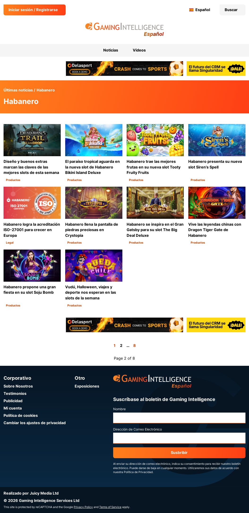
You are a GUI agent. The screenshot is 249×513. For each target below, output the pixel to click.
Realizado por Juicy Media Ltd (31, 493)
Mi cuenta (13, 408)
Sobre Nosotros (18, 386)
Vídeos (139, 50)
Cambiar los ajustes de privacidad (35, 423)
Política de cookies (21, 415)
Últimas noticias (18, 90)
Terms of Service (110, 507)
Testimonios (15, 393)
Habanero (46, 90)
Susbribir (179, 452)
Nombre (119, 409)
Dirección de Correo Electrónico (137, 429)
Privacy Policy (83, 507)
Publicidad (13, 401)
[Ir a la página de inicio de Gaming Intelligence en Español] (124, 30)
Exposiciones (87, 386)
